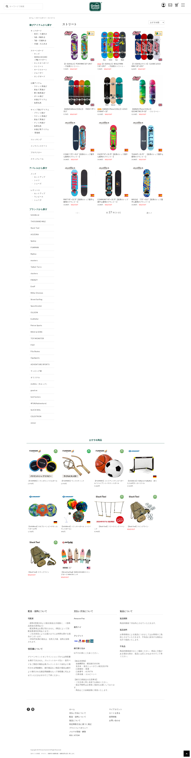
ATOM (77, 735)
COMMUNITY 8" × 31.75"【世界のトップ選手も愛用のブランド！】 (112, 201)
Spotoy (33, 241)
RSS (71, 735)
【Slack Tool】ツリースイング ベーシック (109, 527)
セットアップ (39, 177)
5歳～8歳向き (39, 37)
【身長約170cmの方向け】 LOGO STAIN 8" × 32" (112, 110)
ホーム (31, 18)
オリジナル (35, 377)
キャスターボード (41, 63)
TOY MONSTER (37, 338)
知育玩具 (38, 103)
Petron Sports (36, 325)
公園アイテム (36, 83)
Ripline (33, 254)
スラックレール (37, 159)
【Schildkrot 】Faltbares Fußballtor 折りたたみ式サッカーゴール (142, 482)
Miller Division (37, 293)
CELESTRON (36, 416)
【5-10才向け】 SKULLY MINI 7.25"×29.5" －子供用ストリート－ (111, 65)
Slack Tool (35, 228)
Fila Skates (35, 351)
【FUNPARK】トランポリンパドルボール (42, 481)
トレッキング (36, 139)
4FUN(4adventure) (39, 403)
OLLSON (34, 312)
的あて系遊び (39, 90)
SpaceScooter (36, 306)
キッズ (37, 54)
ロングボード (39, 76)
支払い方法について (77, 713)
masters (34, 261)
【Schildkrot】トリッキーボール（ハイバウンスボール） (75, 527)
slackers (34, 274)
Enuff (33, 286)
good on (34, 390)
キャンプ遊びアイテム (40, 110)
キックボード (36, 31)
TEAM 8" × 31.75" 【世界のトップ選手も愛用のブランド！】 (147, 155)
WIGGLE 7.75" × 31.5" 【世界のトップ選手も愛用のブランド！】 (147, 201)
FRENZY (34, 280)
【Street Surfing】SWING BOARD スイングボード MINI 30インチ (75, 573)
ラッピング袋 (36, 371)
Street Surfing (36, 299)
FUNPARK (35, 248)
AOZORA (35, 235)
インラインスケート (39, 146)
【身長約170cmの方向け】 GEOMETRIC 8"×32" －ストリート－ (145, 110)
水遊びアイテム (40, 100)
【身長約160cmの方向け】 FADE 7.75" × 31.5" (79, 110)
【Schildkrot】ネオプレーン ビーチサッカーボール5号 (43, 527)
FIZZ (33, 345)
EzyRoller (35, 319)
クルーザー (38, 73)
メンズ (33, 174)
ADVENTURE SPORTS (40, 364)
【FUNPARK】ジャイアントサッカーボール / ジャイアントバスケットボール (109, 482)
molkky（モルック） (39, 384)
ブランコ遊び (39, 113)
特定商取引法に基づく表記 (80, 724)
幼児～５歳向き (40, 34)
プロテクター (36, 152)
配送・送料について (77, 717)
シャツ (37, 180)
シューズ (38, 184)
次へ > (149, 213)
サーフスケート (40, 70)
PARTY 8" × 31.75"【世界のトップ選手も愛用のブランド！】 (78, 201)
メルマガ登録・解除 (77, 731)
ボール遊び (38, 96)
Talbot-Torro (36, 267)
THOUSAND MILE (38, 222)
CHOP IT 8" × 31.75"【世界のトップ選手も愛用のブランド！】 (112, 155)
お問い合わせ (114, 720)
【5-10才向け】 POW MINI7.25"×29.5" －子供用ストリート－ (78, 65)
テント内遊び (39, 123)
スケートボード (41, 18)
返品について (74, 720)
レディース (35, 190)
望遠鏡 (37, 133)
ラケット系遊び (40, 86)
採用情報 (112, 717)
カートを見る (114, 713)
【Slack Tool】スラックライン (38, 572)
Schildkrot (35, 215)
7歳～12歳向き (40, 41)
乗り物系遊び (39, 93)
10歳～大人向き (40, 44)
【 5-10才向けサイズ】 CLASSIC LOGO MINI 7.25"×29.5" (146, 65)
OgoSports (35, 358)
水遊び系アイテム (41, 129)
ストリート (51, 18)
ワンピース (38, 197)
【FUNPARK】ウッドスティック (72, 481)
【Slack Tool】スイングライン (137, 526)
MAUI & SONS (36, 332)
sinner (33, 423)
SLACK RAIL (36, 410)
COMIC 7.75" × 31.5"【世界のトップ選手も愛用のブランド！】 (78, 155)
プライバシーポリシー (78, 728)
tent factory (36, 397)
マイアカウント (115, 709)
